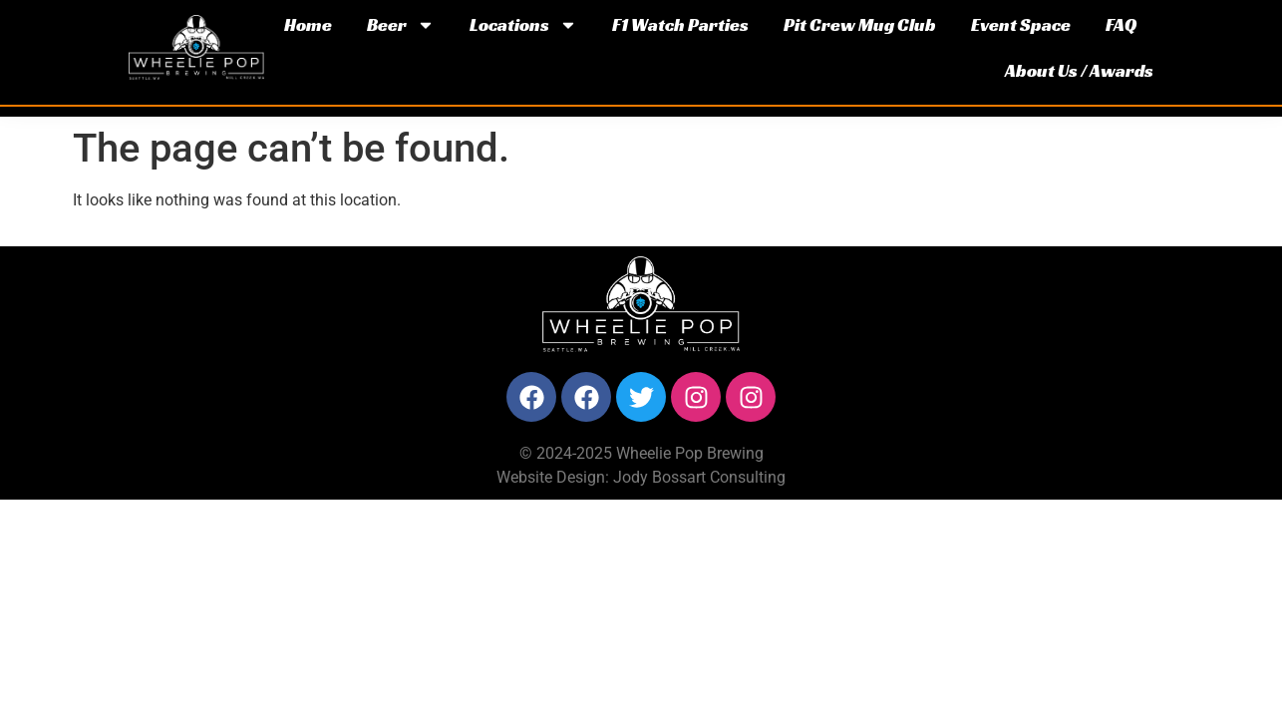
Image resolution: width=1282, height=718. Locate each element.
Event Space (1021, 24)
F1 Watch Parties (680, 24)
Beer (401, 25)
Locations (523, 25)
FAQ (1121, 24)
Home (308, 24)
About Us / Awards (1079, 70)
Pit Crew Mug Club (860, 24)
